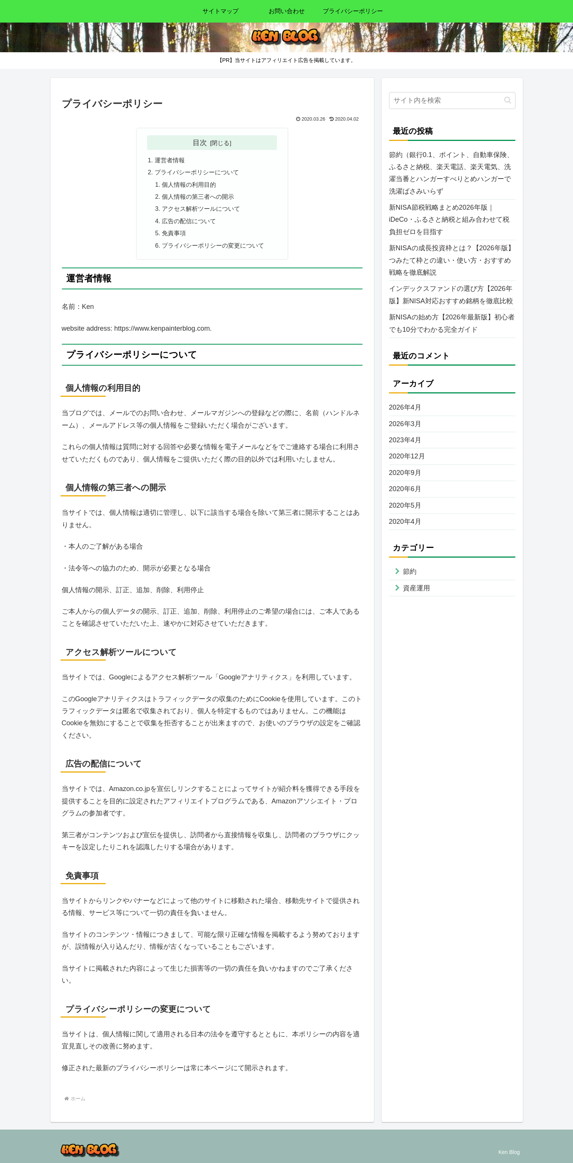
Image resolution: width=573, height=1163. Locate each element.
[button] (507, 100)
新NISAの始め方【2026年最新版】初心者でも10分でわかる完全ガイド (452, 323)
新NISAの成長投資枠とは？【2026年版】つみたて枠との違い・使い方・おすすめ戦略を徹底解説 (452, 260)
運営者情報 (170, 160)
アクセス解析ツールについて (201, 208)
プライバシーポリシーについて (197, 172)
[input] (452, 100)
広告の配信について (189, 221)
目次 (200, 142)
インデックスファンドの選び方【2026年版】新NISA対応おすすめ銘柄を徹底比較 (451, 294)
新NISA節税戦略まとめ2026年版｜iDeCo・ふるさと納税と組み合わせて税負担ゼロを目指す (449, 220)
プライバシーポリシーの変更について (213, 245)
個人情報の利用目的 (189, 184)
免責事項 (174, 233)
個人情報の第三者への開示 (198, 196)
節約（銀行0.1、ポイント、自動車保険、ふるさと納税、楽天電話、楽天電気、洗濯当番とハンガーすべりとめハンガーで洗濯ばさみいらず (451, 173)
